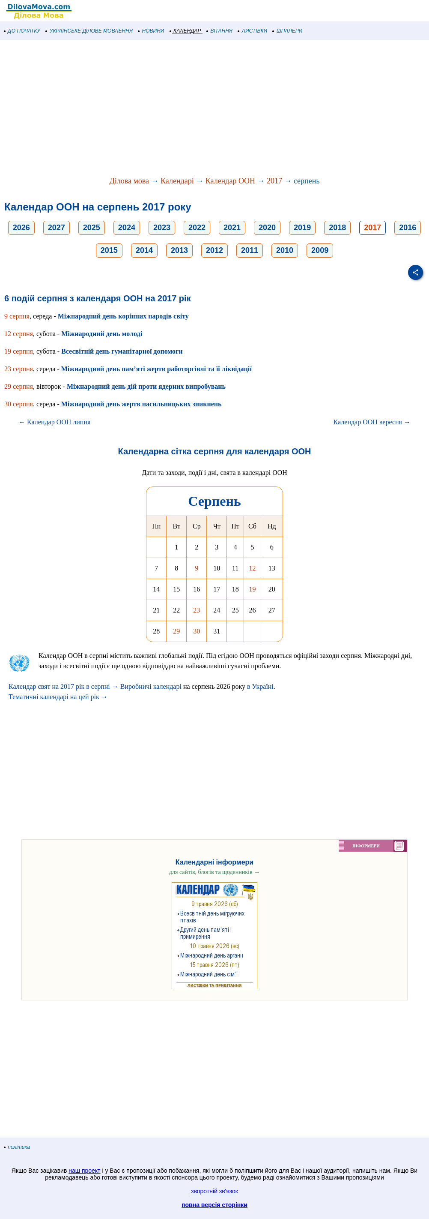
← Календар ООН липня (54, 422)
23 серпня (18, 368)
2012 (214, 250)
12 (252, 568)
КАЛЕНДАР (186, 31)
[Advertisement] (214, 109)
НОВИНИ (151, 31)
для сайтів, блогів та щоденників (214, 872)
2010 (284, 250)
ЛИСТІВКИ (252, 31)
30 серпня (18, 404)
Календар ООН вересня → (372, 422)
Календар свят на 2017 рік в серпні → (64, 686)
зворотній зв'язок (214, 1191)
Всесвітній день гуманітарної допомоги (121, 351)
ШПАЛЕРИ (287, 31)
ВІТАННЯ (220, 31)
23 (196, 610)
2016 (407, 227)
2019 (302, 227)
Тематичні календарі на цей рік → (58, 696)
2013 (179, 250)
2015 (109, 250)
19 (252, 589)
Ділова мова (129, 181)
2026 (21, 227)
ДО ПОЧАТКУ (22, 31)
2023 (161, 227)
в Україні (260, 686)
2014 (144, 250)
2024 (126, 227)
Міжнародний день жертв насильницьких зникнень (141, 404)
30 (196, 631)
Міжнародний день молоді (101, 333)
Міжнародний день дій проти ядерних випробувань (146, 386)
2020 (267, 227)
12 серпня (18, 333)
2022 (197, 227)
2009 (319, 250)
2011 (249, 250)
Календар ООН (230, 181)
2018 (337, 227)
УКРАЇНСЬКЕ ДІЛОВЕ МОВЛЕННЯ (89, 31)
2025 (91, 227)
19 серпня (18, 351)
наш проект (84, 1170)
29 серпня (18, 386)
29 (176, 631)
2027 (56, 227)
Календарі (177, 181)
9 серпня (17, 316)
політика (17, 1147)
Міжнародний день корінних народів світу (123, 316)
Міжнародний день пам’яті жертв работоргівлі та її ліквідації (156, 368)
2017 (274, 181)
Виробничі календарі (151, 686)
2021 (232, 227)
